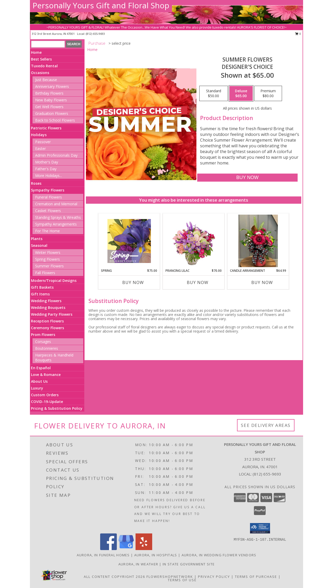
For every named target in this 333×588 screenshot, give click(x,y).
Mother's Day (46, 162)
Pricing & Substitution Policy (56, 408)
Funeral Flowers (48, 197)
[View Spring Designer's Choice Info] (129, 241)
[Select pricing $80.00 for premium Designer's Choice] (268, 93)
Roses (36, 183)
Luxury (37, 388)
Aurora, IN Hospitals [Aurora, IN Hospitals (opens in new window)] (155, 555)
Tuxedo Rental (44, 65)
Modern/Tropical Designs (53, 280)
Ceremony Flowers (47, 327)
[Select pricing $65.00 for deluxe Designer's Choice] (241, 93)
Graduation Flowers (51, 113)
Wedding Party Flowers (51, 314)
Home (36, 52)
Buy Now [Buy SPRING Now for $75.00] (133, 282)
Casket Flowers (48, 210)
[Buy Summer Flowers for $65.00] (247, 178)
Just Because (46, 79)
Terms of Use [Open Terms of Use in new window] (182, 580)
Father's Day (45, 168)
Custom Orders (45, 394)
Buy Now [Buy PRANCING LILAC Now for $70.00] (197, 282)
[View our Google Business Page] (126, 548)
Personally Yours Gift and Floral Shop (101, 5)
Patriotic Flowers (46, 127)
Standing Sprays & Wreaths (58, 217)
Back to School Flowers (55, 120)
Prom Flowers (43, 334)
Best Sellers (41, 59)
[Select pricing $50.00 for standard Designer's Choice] (214, 93)
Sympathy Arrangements (56, 224)
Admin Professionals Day (56, 155)
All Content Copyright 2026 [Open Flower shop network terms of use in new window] (114, 576)
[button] (260, 528)
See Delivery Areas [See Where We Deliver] (266, 425)
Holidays (39, 134)
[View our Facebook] (108, 548)
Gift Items (40, 294)
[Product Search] (48, 44)
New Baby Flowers (51, 99)
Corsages (43, 341)
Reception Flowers (47, 321)
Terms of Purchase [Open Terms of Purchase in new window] (256, 576)
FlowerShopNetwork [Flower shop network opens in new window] (169, 576)
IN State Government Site (189, 564)
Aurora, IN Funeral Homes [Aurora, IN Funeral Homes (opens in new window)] (103, 555)
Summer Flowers (49, 265)
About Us (39, 381)
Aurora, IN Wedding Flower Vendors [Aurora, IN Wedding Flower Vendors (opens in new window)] (219, 555)
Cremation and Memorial (56, 203)
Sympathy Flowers (47, 190)
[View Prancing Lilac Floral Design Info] (193, 241)
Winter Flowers (47, 252)
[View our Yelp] (144, 548)
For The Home (47, 230)
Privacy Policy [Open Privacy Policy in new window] (214, 576)
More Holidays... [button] (48, 175)
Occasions (40, 72)
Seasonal (39, 245)
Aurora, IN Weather (138, 564)
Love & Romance (46, 374)
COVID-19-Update (47, 401)
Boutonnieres (46, 348)
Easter (40, 148)
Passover (43, 141)
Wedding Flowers (46, 300)
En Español (41, 367)
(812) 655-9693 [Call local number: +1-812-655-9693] (95, 34)
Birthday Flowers (49, 93)
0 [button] (298, 34)
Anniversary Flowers (52, 86)
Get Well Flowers (49, 106)
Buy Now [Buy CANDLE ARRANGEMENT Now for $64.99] (262, 282)
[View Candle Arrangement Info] (258, 241)
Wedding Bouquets (48, 307)
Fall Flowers (45, 272)
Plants (36, 238)
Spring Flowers (47, 259)
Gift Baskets (42, 287)
